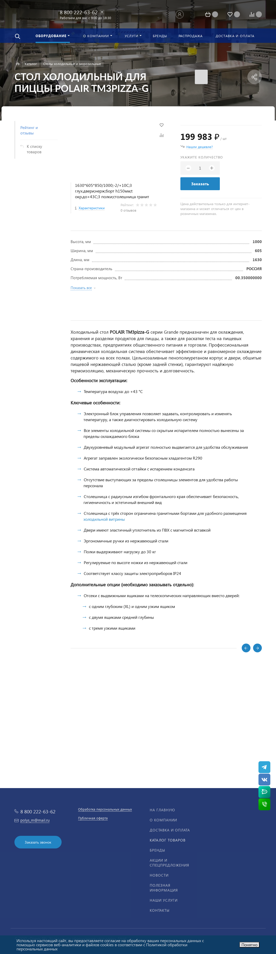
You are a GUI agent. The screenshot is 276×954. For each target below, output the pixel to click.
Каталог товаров (168, 840)
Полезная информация (164, 888)
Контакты (160, 910)
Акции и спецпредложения (169, 863)
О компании (163, 819)
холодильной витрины (104, 519)
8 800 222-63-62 (79, 11)
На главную (162, 809)
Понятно (249, 944)
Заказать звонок (38, 842)
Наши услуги (164, 900)
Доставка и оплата (170, 830)
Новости (159, 875)
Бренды (157, 850)
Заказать (200, 183)
